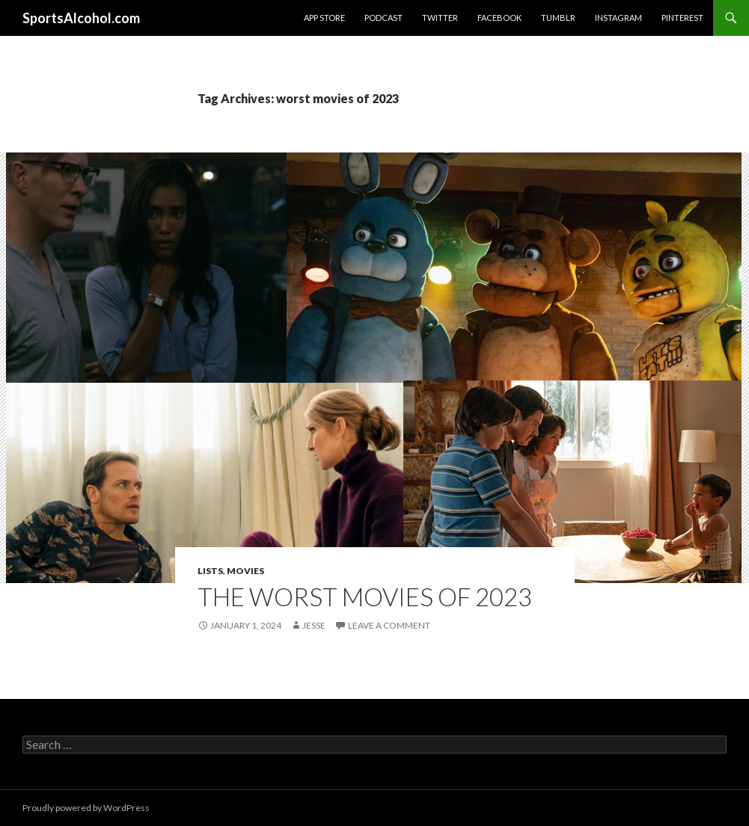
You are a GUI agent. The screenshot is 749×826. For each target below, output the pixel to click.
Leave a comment (389, 625)
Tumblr (558, 17)
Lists (210, 570)
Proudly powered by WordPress (86, 807)
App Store (324, 17)
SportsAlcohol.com (81, 18)
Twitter (440, 17)
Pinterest (682, 17)
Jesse (313, 625)
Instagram (618, 17)
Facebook (499, 17)
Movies (245, 570)
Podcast (383, 17)
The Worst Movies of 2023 (365, 596)
